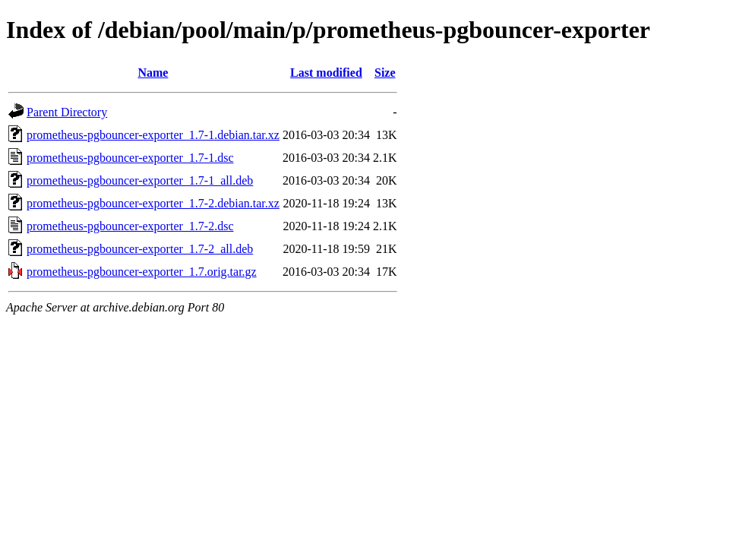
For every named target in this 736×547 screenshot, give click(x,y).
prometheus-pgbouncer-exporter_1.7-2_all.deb (140, 248)
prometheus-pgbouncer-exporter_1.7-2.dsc (130, 226)
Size (385, 72)
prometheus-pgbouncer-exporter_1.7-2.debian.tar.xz (153, 203)
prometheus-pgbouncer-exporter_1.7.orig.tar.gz (142, 271)
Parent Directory (67, 112)
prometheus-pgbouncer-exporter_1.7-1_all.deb (140, 180)
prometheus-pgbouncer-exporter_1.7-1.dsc (130, 157)
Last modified (326, 72)
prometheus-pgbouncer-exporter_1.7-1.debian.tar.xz (153, 134)
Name (152, 72)
